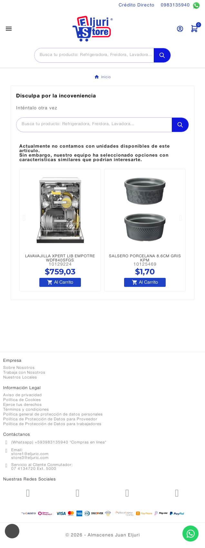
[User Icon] (180, 28)
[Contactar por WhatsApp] (190, 533)
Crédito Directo (136, 5)
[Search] (162, 55)
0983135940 (180, 5)
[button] (24, 218)
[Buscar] (94, 55)
